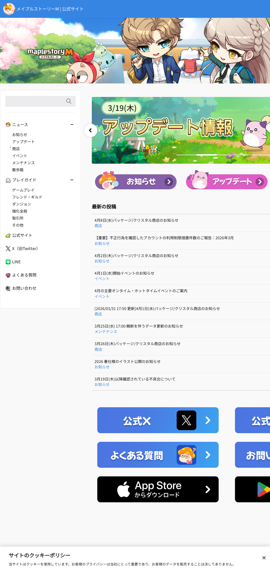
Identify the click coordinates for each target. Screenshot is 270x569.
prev (91, 130)
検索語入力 (68, 101)
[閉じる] (264, 562)
